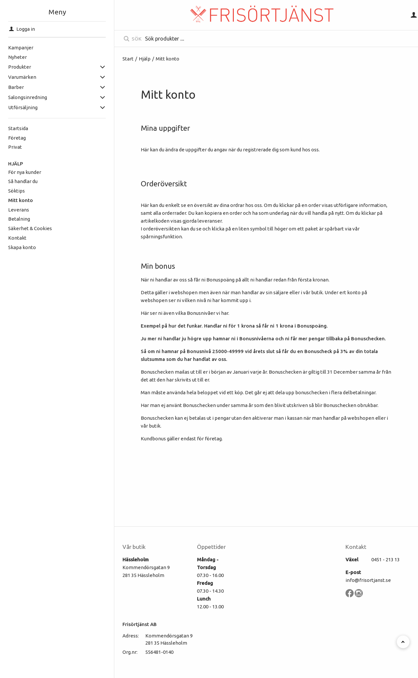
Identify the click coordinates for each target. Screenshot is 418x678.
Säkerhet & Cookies (30, 228)
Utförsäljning (23, 107)
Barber (16, 87)
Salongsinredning (27, 97)
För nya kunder (24, 172)
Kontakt (17, 238)
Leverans (18, 209)
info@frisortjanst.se (368, 580)
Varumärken (22, 77)
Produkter (19, 67)
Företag (17, 138)
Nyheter (17, 57)
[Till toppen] (403, 642)
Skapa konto (22, 247)
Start (128, 58)
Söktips (16, 191)
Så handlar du (23, 181)
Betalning (19, 219)
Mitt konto (20, 200)
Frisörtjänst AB (139, 624)
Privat (15, 147)
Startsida (18, 128)
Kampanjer (20, 47)
